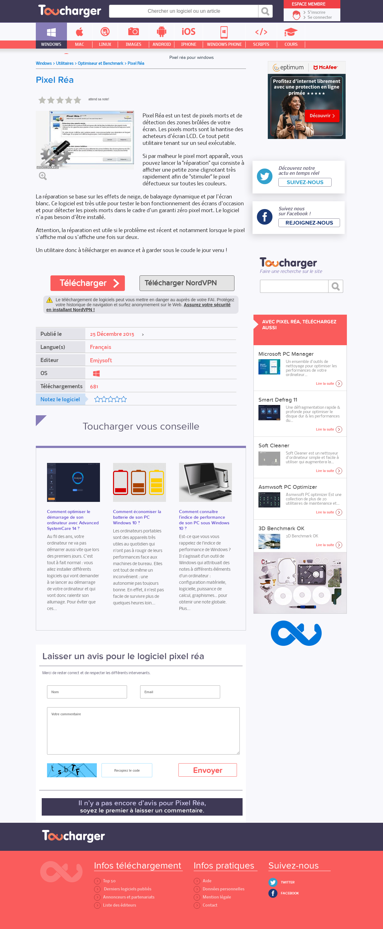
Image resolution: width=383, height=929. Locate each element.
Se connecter (320, 17)
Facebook (290, 893)
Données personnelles (219, 889)
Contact (205, 905)
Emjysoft (101, 360)
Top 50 (105, 881)
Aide (202, 881)
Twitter (288, 882)
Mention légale (212, 897)
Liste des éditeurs (115, 905)
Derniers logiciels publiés (122, 889)
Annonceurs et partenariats (124, 897)
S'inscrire (316, 12)
